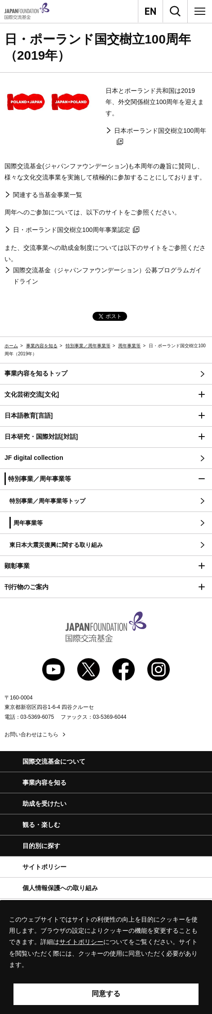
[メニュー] (200, 11)
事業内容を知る (41, 345)
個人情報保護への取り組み (60, 888)
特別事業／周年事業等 (88, 345)
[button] (106, 395)
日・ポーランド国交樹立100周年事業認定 (76, 229)
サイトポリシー (44, 866)
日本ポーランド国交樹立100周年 (160, 136)
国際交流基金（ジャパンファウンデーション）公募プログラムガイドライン (107, 276)
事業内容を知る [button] (44, 782)
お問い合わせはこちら (31, 734)
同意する (106, 993)
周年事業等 (129, 345)
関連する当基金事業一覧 (47, 194)
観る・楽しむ (41, 824)
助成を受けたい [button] (44, 803)
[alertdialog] (106, 957)
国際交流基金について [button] (53, 761)
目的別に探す (41, 845)
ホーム (11, 345)
